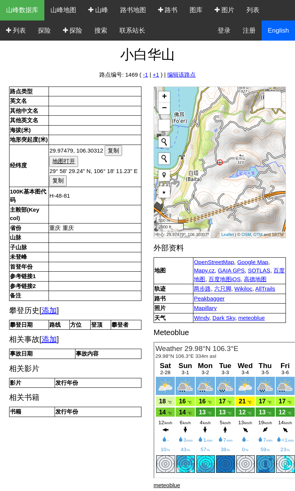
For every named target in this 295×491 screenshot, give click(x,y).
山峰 (98, 10)
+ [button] (164, 97)
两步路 (202, 288)
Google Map (252, 262)
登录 (224, 30)
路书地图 (133, 10)
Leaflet (227, 234)
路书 (168, 10)
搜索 (100, 30)
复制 (113, 150)
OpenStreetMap (214, 262)
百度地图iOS (225, 279)
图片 (224, 10)
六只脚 (222, 288)
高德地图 (255, 279)
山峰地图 (63, 10)
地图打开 (63, 161)
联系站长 (132, 30)
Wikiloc (243, 288)
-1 (145, 74)
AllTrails (265, 288)
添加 (49, 310)
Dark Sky (223, 318)
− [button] (164, 108)
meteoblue (251, 318)
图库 (196, 10)
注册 (249, 30)
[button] (164, 175)
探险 (44, 30)
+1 (156, 74)
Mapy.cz (204, 270)
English (278, 30)
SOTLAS (259, 270)
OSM (246, 234)
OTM (257, 234)
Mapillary (205, 308)
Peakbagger (209, 298)
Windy (201, 318)
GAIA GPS (231, 270)
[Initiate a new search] (164, 142)
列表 (252, 10)
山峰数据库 (22, 10)
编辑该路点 (181, 74)
